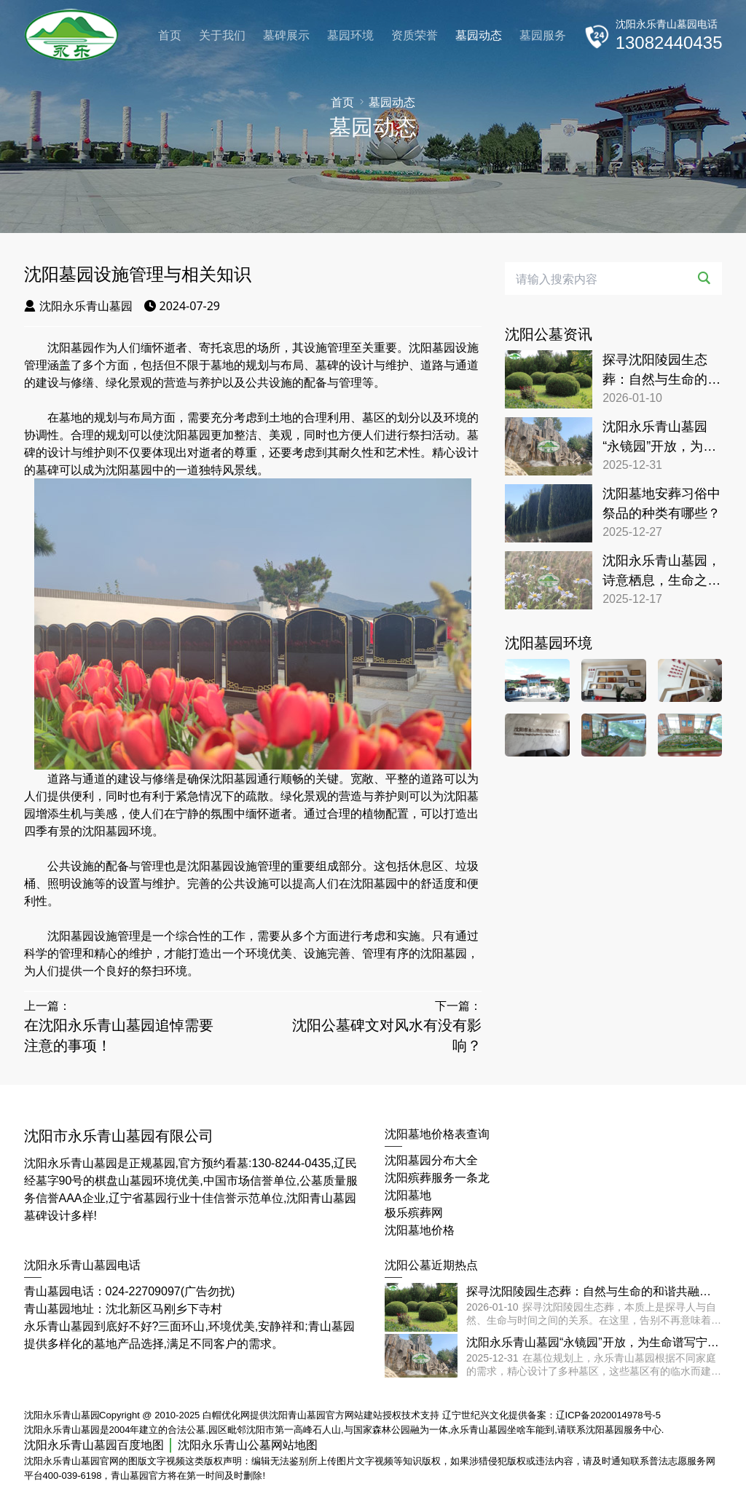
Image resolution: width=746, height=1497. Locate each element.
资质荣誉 (414, 35)
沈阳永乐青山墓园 (78, 306)
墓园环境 (350, 35)
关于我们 (222, 35)
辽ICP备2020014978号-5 (608, 1415)
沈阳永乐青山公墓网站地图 (248, 1445)
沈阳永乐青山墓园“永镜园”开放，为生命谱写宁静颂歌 (659, 438)
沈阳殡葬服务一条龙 (437, 1178)
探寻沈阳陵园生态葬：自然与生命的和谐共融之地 (661, 371)
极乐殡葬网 (414, 1212)
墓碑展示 (286, 35)
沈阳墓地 (408, 1195)
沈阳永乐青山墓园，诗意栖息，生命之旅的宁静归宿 (661, 571)
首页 (169, 35)
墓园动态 (478, 35)
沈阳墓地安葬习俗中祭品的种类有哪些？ (661, 503)
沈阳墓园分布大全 (431, 1160)
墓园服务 (542, 35)
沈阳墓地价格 (420, 1230)
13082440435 (669, 42)
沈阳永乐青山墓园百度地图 (94, 1445)
